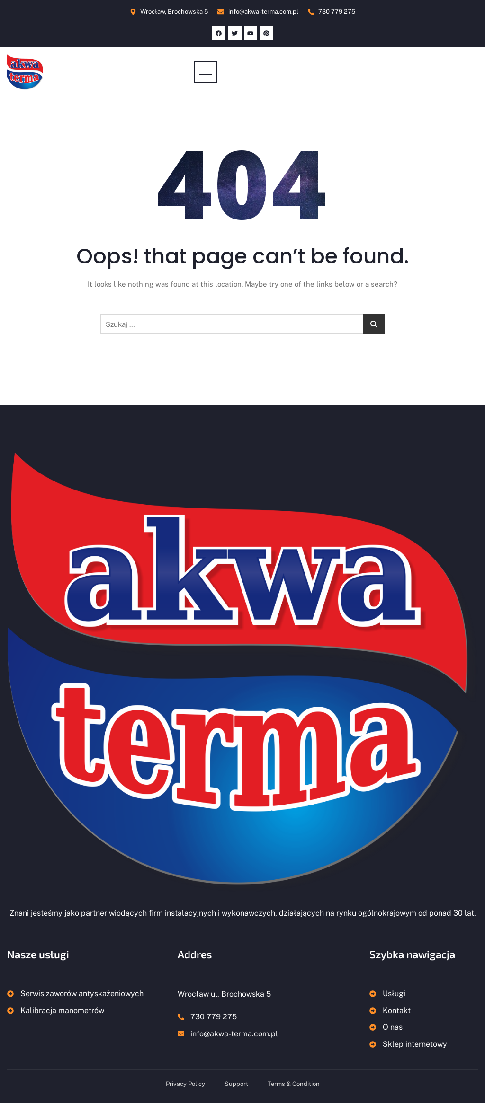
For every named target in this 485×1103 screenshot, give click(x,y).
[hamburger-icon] (205, 72)
